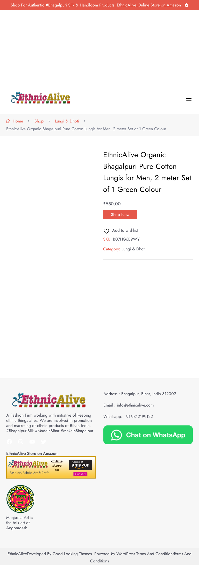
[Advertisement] (99, 49)
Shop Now (120, 215)
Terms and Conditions (155, 554)
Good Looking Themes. (73, 554)
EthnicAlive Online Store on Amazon (149, 5)
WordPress (125, 554)
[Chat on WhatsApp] (148, 434)
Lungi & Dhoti (134, 249)
